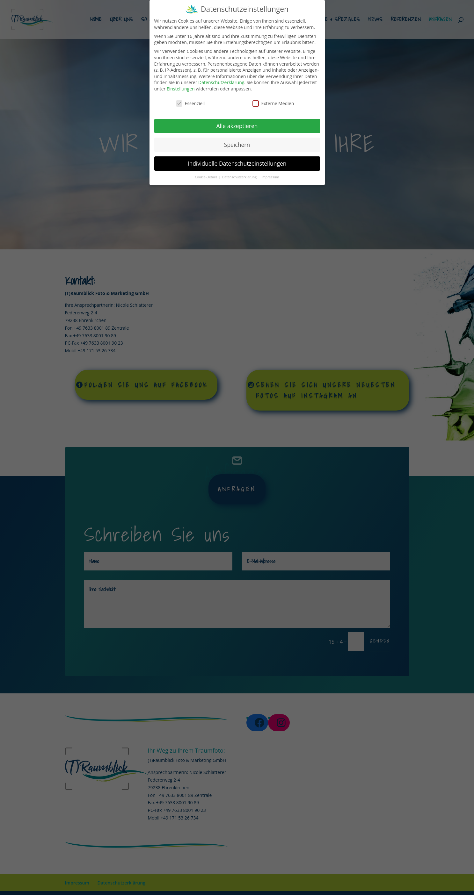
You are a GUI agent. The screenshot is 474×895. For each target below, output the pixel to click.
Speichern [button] (237, 143)
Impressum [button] (270, 175)
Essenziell (190, 101)
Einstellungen (181, 87)
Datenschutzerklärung (221, 80)
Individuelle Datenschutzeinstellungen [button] (237, 161)
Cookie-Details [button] (206, 175)
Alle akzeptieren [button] (237, 124)
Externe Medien (273, 101)
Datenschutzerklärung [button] (240, 175)
